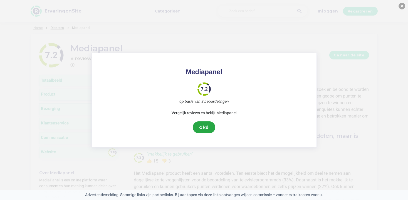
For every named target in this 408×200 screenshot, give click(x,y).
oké (204, 127)
